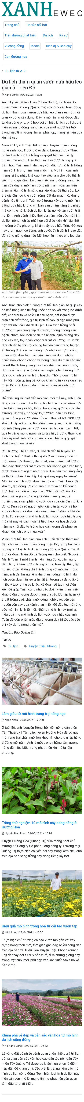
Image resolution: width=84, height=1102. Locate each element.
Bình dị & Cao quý (59, 46)
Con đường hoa (16, 57)
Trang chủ (12, 25)
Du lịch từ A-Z (15, 71)
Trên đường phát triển (20, 35)
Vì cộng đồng (14, 46)
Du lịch (48, 35)
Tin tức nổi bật (36, 25)
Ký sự (63, 35)
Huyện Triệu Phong (43, 646)
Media (34, 46)
